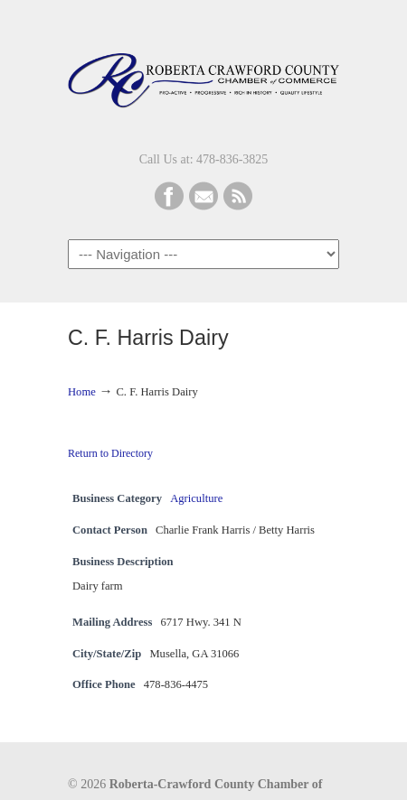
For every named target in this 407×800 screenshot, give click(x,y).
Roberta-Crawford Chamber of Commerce (203, 73)
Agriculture (196, 498)
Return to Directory (110, 453)
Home (82, 392)
